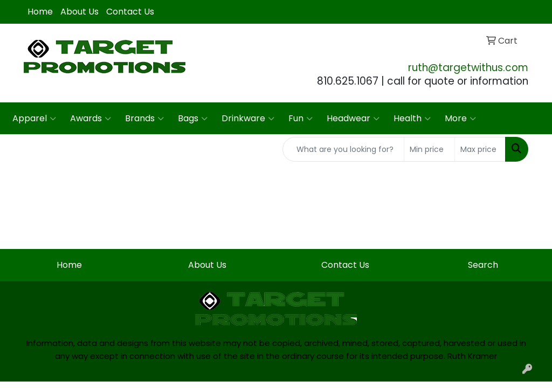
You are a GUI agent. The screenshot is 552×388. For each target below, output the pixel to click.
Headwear (353, 118)
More (460, 118)
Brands (144, 118)
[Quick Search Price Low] (429, 149)
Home (40, 11)
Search (483, 265)
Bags (193, 118)
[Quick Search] (343, 149)
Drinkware (248, 118)
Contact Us (130, 11)
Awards (90, 118)
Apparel (34, 118)
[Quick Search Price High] (480, 149)
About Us (79, 11)
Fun (300, 118)
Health (412, 118)
